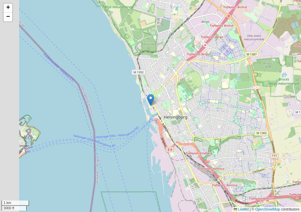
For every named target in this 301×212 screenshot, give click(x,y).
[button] (150, 100)
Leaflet (241, 209)
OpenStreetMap (267, 209)
